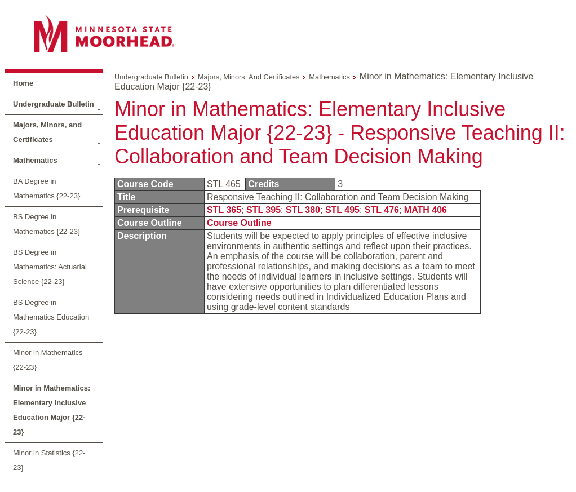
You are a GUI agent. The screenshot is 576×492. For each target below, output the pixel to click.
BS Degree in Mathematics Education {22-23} (51, 317)
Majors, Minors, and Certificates (47, 132)
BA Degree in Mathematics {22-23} (46, 188)
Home (23, 83)
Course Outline (239, 223)
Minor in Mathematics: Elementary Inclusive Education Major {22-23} (51, 410)
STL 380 (303, 210)
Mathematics (35, 160)
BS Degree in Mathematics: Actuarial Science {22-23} (50, 267)
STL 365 (224, 210)
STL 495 (342, 210)
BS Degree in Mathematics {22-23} (46, 224)
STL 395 (263, 210)
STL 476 (382, 210)
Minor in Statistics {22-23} (49, 460)
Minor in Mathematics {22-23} (48, 359)
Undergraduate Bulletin (53, 104)
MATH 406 (425, 210)
